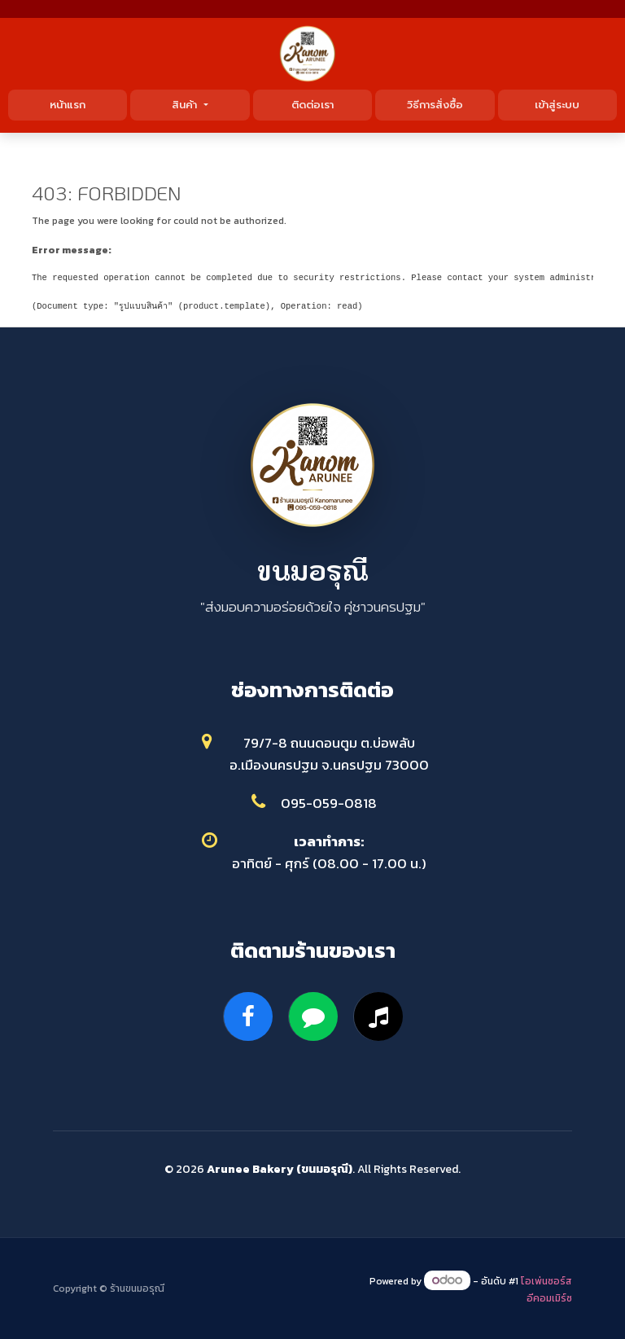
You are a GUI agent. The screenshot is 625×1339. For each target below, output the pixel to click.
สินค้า (186, 104)
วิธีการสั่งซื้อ (435, 104)
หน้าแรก (67, 104)
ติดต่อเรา (312, 104)
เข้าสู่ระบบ (557, 104)
